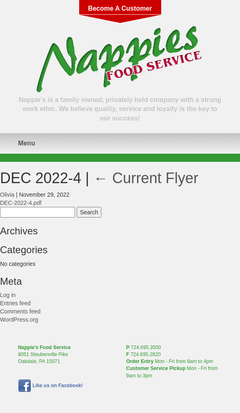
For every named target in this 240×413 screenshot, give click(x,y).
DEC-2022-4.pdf (20, 203)
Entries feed (15, 303)
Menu (26, 143)
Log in (8, 295)
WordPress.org (19, 319)
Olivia (7, 194)
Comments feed (20, 311)
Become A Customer (120, 8)
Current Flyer (145, 178)
